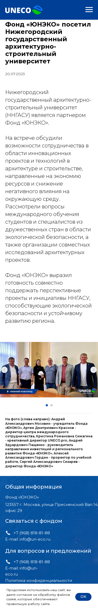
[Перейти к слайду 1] (47, 405)
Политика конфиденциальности (38, 580)
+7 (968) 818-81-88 (32, 532)
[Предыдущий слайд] (4, 370)
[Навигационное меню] (89, 9)
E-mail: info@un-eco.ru (27, 539)
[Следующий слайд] (93, 370)
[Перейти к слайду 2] (51, 405)
